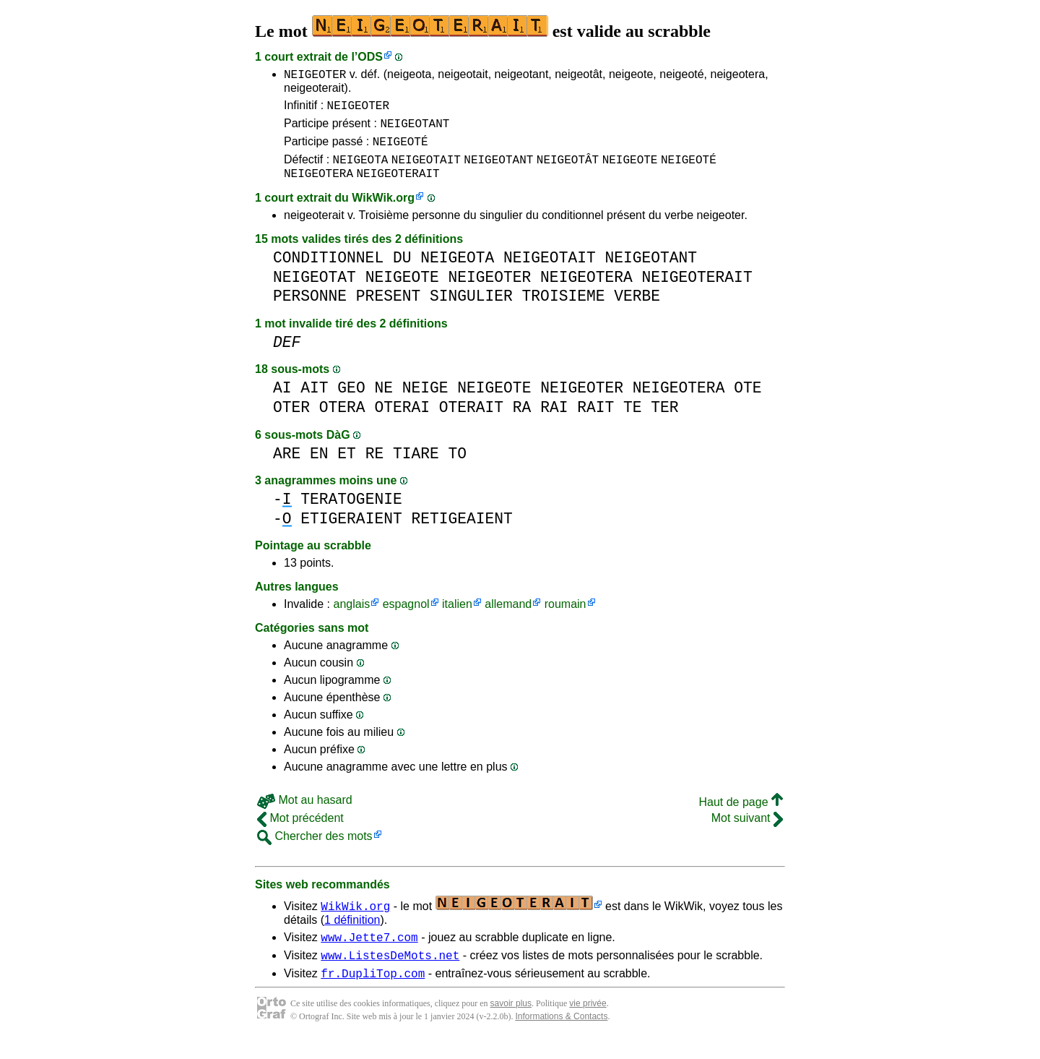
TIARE (416, 466)
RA (522, 420)
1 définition (352, 933)
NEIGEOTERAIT (397, 186)
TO (457, 466)
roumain (565, 617)
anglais (351, 617)
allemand (508, 617)
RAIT (595, 420)
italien (457, 617)
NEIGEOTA (361, 170)
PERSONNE (310, 309)
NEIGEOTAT (314, 290)
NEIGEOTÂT (568, 170)
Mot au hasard (304, 813)
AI (282, 400)
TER (664, 420)
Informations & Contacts (561, 1036)
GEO (351, 400)
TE (632, 420)
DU (402, 270)
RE (374, 466)
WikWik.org (383, 211)
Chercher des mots (315, 849)
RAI (554, 420)
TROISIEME (563, 309)
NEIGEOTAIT (426, 170)
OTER (291, 420)
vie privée (587, 1023)
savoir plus (511, 1023)
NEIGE (425, 400)
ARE (286, 466)
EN (319, 466)
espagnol (406, 617)
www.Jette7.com (369, 952)
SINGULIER (471, 309)
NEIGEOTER (315, 76)
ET (346, 466)
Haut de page (740, 815)
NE (383, 400)
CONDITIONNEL (328, 270)
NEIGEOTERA (318, 186)
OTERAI (402, 420)
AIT (314, 400)
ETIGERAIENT (351, 531)
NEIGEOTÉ (400, 150)
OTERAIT (471, 420)
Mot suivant (747, 831)
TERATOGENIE (351, 512)
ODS (370, 57)
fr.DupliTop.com (373, 992)
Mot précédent (300, 831)
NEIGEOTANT (414, 129)
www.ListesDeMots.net (390, 972)
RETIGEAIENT (461, 531)
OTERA (342, 420)
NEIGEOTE (630, 170)
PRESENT (388, 309)
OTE (747, 400)
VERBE (637, 309)
